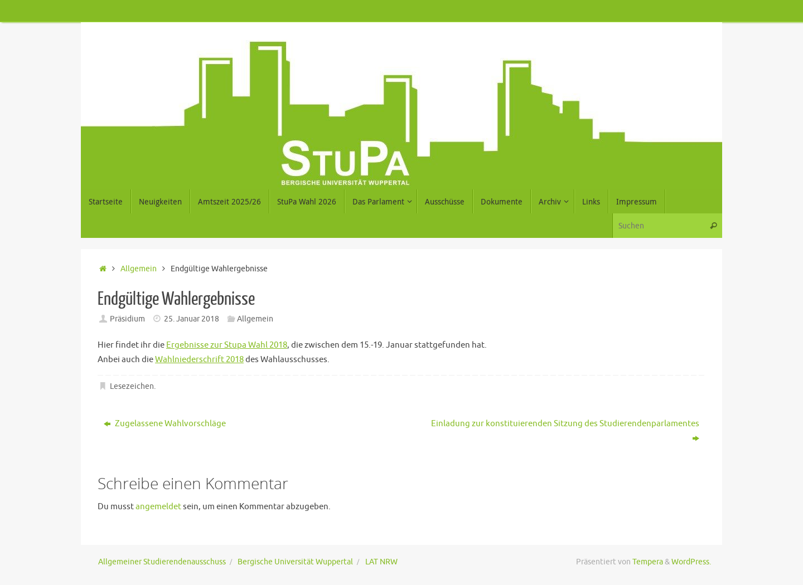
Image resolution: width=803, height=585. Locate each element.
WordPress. (691, 562)
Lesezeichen (132, 386)
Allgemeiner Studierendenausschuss (162, 562)
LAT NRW (381, 562)
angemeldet (158, 506)
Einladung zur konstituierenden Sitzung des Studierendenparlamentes (565, 430)
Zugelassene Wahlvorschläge (165, 423)
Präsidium (127, 319)
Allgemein (138, 269)
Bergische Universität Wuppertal (295, 562)
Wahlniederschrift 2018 (199, 359)
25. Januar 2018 (191, 319)
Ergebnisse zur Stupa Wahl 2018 (226, 345)
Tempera (647, 562)
